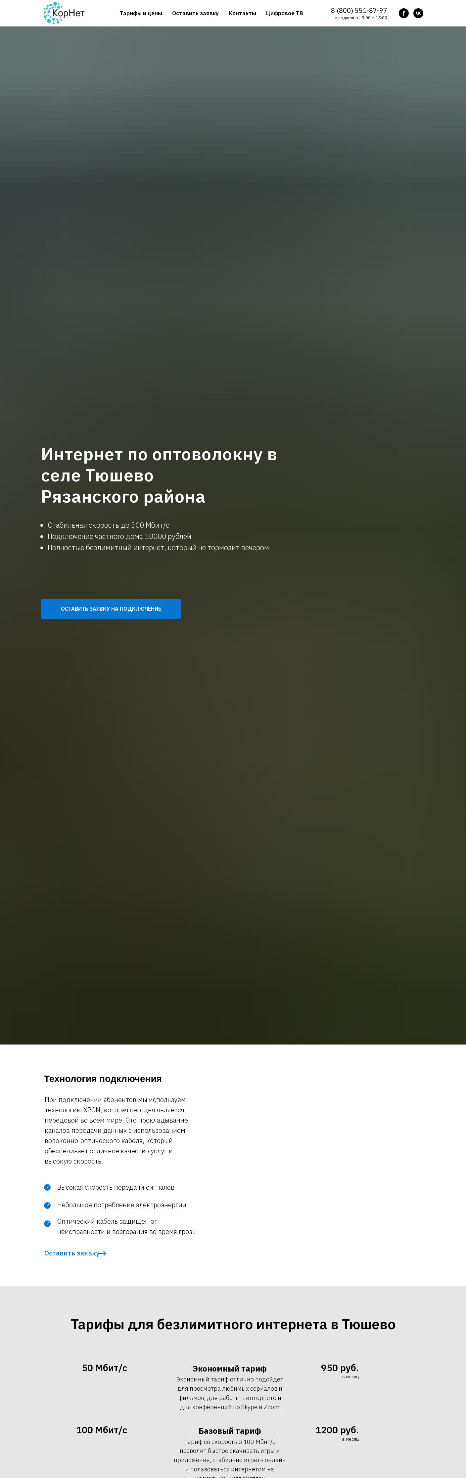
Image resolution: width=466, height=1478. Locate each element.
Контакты (242, 13)
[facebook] (404, 13)
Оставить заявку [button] (195, 13)
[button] (111, 609)
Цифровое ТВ (284, 13)
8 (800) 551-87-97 (359, 10)
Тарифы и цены (141, 13)
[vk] (418, 13)
